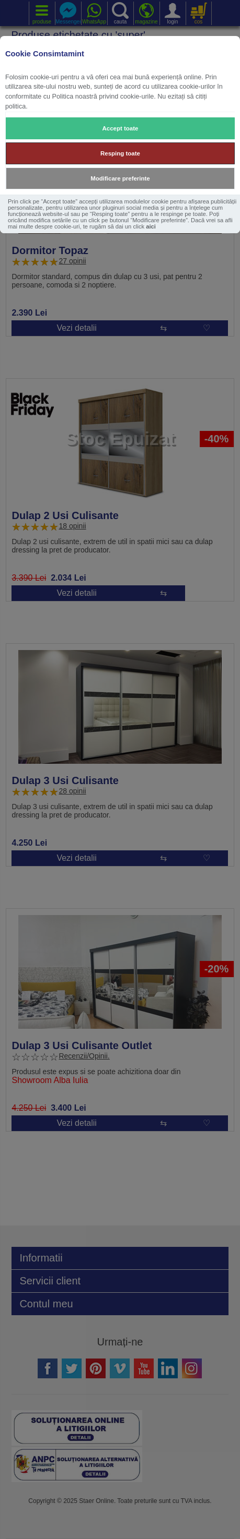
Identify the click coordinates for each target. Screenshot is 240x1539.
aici (151, 226)
